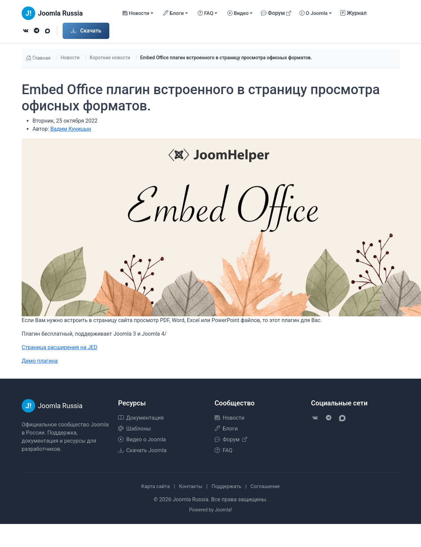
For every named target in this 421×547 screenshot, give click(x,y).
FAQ (223, 450)
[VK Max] (47, 31)
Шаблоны (134, 428)
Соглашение (265, 486)
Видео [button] (238, 13)
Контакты (190, 486)
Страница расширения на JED (59, 347)
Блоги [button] (173, 13)
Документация (141, 418)
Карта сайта (155, 486)
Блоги (226, 428)
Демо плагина (40, 361)
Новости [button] (136, 13)
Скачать (86, 30)
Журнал (353, 13)
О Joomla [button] (314, 13)
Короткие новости (110, 57)
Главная (38, 58)
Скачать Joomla (142, 450)
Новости (70, 57)
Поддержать (226, 486)
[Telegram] (36, 31)
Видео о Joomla (142, 439)
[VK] (26, 31)
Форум (276, 13)
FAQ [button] (205, 13)
